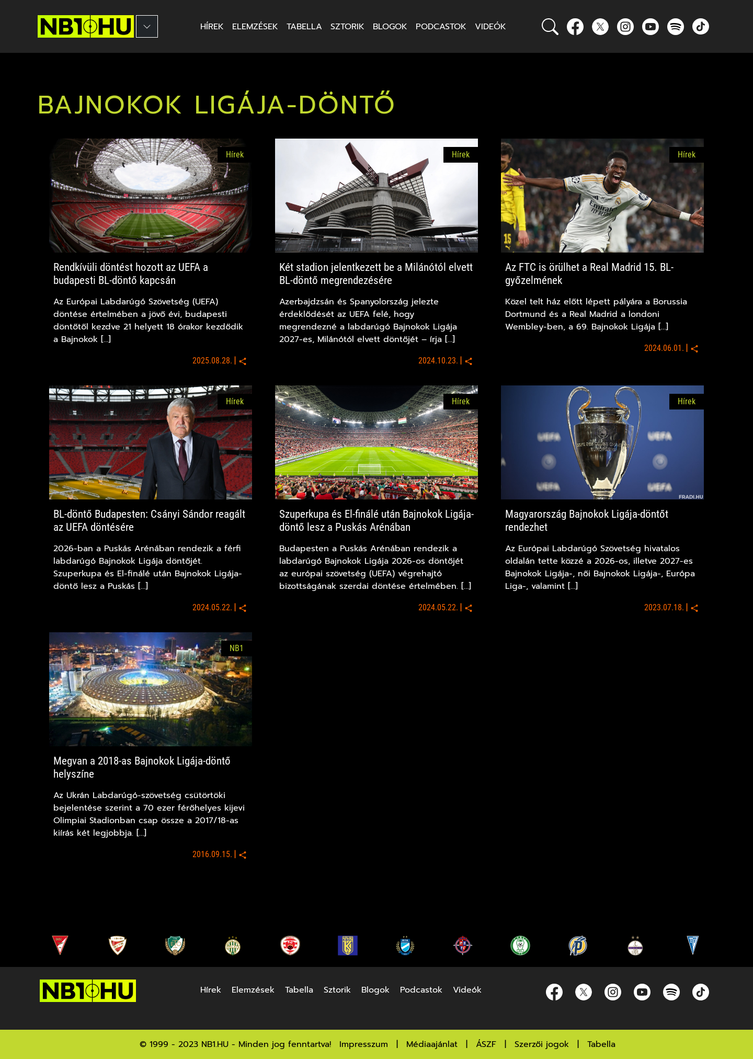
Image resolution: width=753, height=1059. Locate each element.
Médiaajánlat (432, 1044)
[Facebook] (575, 26)
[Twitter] (600, 26)
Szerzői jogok (542, 1044)
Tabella (601, 1044)
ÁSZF (486, 1044)
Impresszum (363, 1044)
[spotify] (675, 26)
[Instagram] (625, 26)
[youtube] (650, 26)
